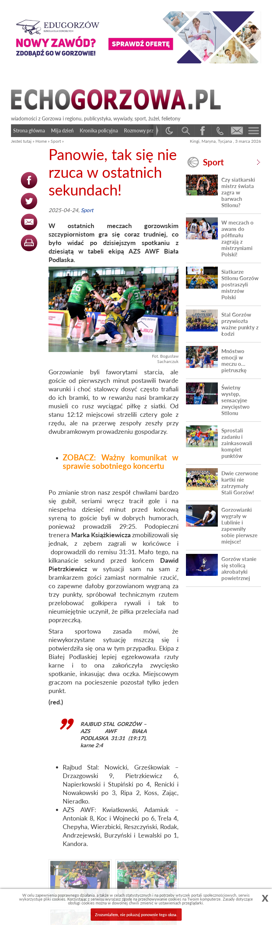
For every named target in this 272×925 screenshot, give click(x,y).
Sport (56, 141)
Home (41, 141)
